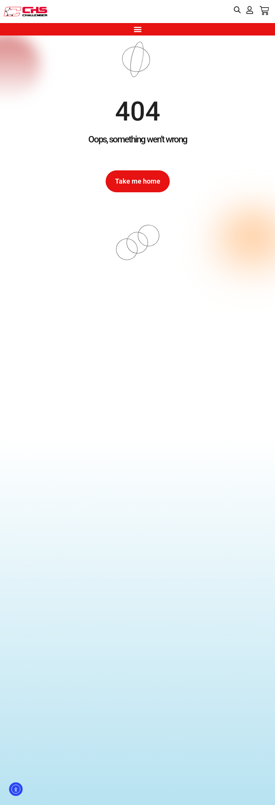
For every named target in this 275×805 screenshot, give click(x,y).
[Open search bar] (237, 9)
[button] (137, 29)
